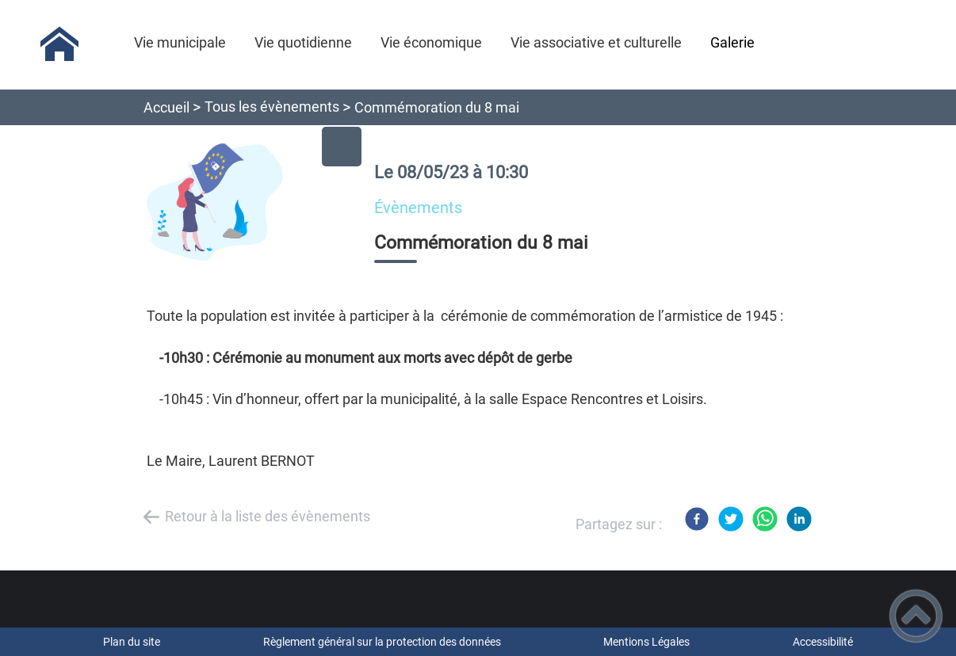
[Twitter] (730, 519)
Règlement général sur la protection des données (382, 641)
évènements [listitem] (418, 208)
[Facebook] (696, 519)
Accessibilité (823, 641)
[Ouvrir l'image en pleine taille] (246, 203)
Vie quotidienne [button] (303, 42)
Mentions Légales (646, 641)
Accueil (166, 107)
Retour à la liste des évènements (267, 516)
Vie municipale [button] (180, 42)
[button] (916, 616)
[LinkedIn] (799, 519)
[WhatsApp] (764, 519)
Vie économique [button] (431, 42)
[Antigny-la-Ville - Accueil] (60, 44)
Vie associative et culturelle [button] (596, 42)
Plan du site (131, 641)
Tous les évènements (272, 106)
